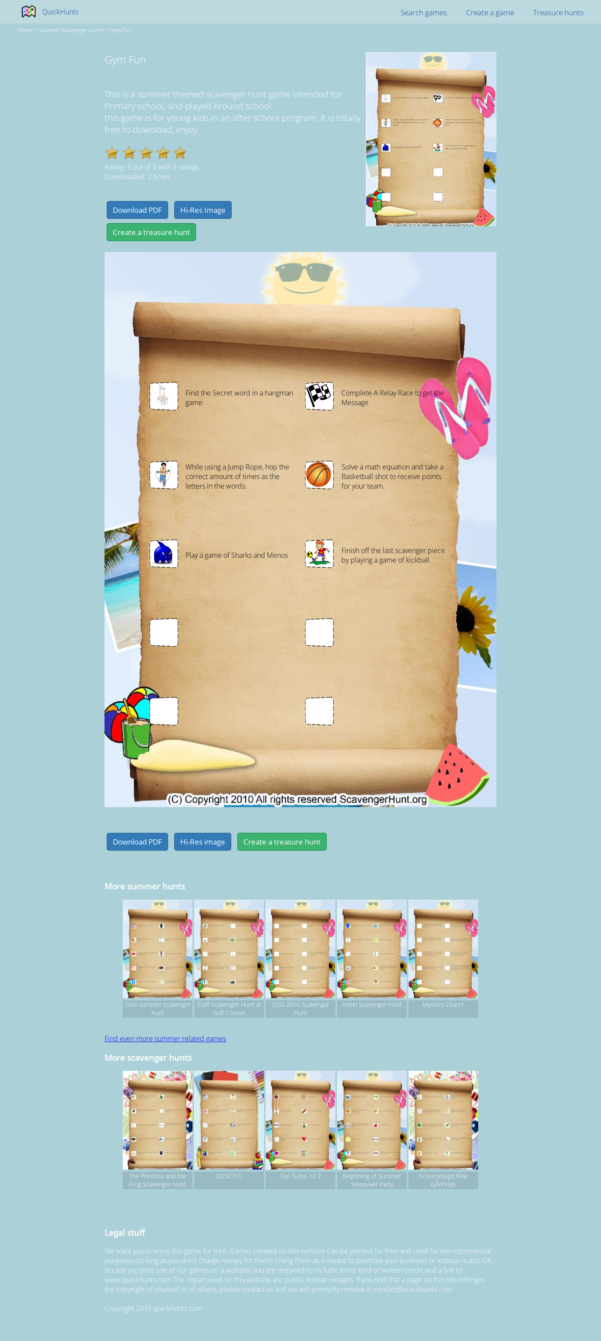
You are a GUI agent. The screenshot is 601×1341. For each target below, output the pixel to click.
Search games (424, 12)
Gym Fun (120, 30)
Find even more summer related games (165, 1038)
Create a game (490, 12)
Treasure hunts (558, 12)
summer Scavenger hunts (71, 30)
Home (25, 30)
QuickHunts (60, 12)
